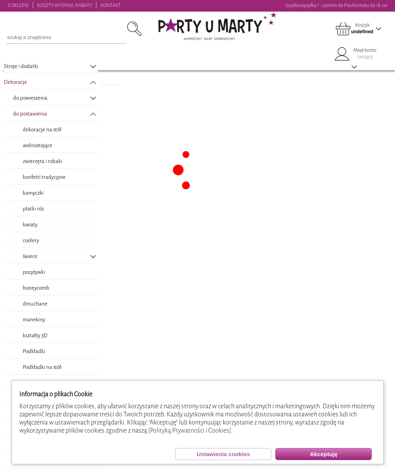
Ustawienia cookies (223, 454)
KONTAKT (110, 5)
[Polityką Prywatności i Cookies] (189, 430)
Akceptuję (324, 454)
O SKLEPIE (18, 5)
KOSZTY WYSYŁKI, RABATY (64, 5)
